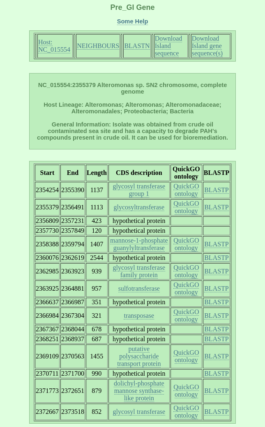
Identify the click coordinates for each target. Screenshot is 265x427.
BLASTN (137, 45)
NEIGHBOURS (98, 45)
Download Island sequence (168, 46)
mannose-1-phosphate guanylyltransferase (139, 244)
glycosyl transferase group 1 (139, 190)
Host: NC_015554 (54, 46)
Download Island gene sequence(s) (207, 46)
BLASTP (216, 189)
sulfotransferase (139, 288)
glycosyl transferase (139, 411)
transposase (139, 315)
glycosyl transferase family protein (139, 271)
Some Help (132, 21)
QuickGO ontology (186, 190)
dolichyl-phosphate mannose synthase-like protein (139, 391)
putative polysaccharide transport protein (139, 356)
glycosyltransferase (139, 207)
